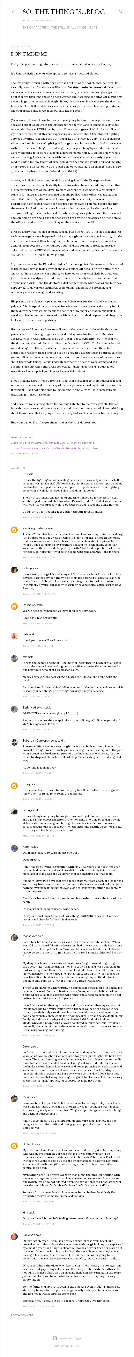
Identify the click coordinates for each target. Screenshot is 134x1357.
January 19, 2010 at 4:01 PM (38, 799)
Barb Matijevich (33, 707)
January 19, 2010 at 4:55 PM (38, 835)
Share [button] (14, 437)
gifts (44, 442)
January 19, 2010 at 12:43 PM (39, 593)
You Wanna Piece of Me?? (25, 453)
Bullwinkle (29, 1144)
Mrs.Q (27, 1097)
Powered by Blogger (67, 1338)
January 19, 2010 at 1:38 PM (38, 696)
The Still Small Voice (68, 27)
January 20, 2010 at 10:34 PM (39, 1133)
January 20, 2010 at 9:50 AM (39, 1086)
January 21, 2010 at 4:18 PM (38, 1223)
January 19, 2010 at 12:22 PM (39, 557)
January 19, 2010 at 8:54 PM (38, 1035)
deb (25, 634)
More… (93, 27)
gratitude (53, 442)
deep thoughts (33, 442)
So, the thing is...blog (64, 11)
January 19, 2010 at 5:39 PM (38, 925)
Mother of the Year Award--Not (28, 448)
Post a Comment (22, 1315)
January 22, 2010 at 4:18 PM (38, 1306)
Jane (62, 442)
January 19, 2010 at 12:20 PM (39, 517)
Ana (21, 442)
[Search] (120, 11)
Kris (25, 474)
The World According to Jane (82, 448)
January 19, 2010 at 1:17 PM (38, 645)
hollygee (28, 568)
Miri (25, 657)
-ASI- (77, 1345)
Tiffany (28, 134)
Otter (26, 1046)
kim (25, 1212)
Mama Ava (30, 936)
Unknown (29, 605)
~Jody (27, 784)
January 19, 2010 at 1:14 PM (38, 623)
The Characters (36, 27)
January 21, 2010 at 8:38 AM (38, 1201)
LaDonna (29, 1235)
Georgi (27, 810)
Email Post (26, 437)
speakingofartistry (35, 528)
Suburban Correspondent (40, 740)
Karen (27, 846)
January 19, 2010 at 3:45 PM (38, 773)
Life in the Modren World (80, 442)
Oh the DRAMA (56, 448)
